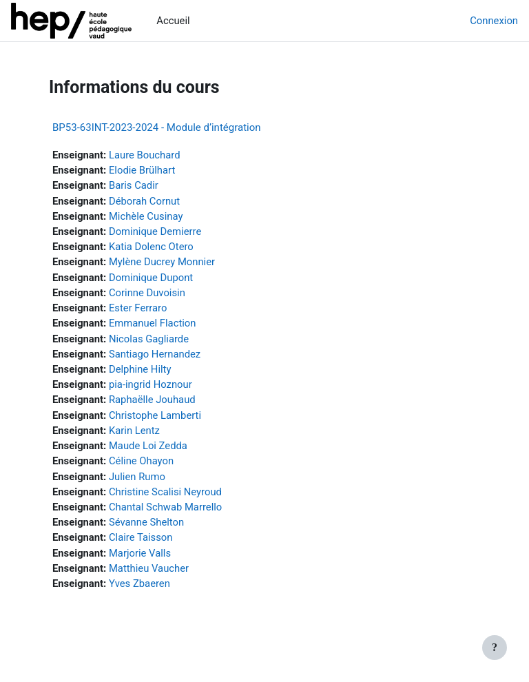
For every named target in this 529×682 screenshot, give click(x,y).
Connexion (494, 20)
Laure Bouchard (144, 155)
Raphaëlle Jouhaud (152, 399)
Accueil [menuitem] (172, 20)
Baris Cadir (133, 185)
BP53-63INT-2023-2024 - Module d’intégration (156, 127)
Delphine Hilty (140, 369)
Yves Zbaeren (139, 583)
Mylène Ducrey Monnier (162, 262)
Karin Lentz (134, 430)
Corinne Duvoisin (147, 293)
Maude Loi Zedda (148, 446)
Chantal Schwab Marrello (165, 507)
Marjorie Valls (140, 553)
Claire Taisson (141, 537)
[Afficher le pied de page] (494, 647)
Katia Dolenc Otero (151, 246)
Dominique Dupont (151, 277)
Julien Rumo (137, 477)
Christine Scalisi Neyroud (165, 492)
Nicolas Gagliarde (149, 339)
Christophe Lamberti (155, 415)
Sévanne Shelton (146, 522)
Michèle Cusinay (146, 216)
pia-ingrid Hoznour (150, 384)
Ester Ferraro (138, 308)
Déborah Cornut (144, 201)
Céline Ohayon (141, 461)
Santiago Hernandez (154, 354)
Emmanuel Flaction (152, 323)
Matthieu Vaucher (149, 568)
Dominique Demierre (155, 231)
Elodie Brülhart (142, 170)
